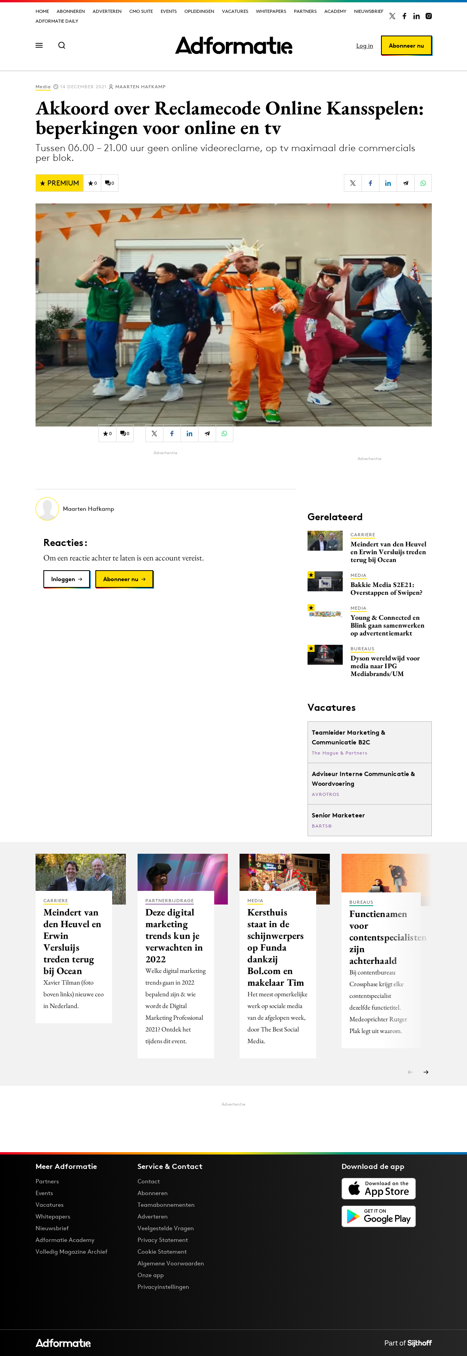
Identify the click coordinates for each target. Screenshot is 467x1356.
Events (169, 11)
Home (42, 11)
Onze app (151, 1275)
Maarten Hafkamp (140, 86)
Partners (305, 11)
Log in (364, 45)
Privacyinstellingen (163, 1286)
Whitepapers (271, 11)
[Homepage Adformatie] (233, 45)
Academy (335, 11)
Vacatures (235, 11)
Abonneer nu (406, 45)
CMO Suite (141, 11)
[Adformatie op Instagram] (429, 16)
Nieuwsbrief (368, 11)
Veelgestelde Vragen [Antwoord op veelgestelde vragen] (166, 1228)
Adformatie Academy (65, 1240)
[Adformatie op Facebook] (404, 16)
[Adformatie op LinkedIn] (416, 16)
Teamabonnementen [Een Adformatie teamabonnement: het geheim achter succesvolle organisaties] (166, 1204)
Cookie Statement (162, 1251)
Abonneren (71, 11)
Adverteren (107, 11)
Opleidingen (199, 11)
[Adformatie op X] (392, 16)
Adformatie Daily (57, 21)
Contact (149, 1181)
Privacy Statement (163, 1240)
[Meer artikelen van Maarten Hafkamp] (166, 509)
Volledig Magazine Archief (71, 1251)
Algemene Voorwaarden (171, 1263)
